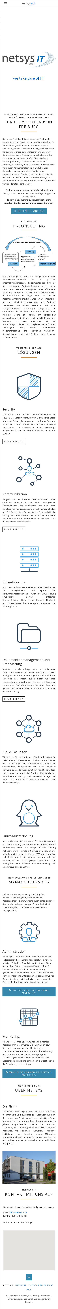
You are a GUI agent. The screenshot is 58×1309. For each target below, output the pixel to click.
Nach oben (29, 1277)
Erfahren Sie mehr (13, 441)
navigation (5, 4)
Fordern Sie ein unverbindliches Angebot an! (30, 991)
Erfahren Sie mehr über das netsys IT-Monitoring (30, 1073)
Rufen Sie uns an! (30, 211)
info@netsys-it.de (18, 1212)
